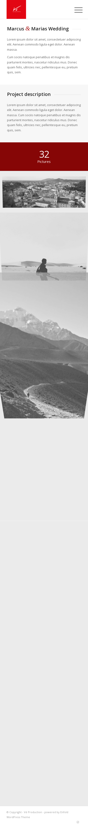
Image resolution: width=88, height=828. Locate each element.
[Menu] (75, 9)
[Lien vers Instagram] (77, 822)
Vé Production (33, 812)
